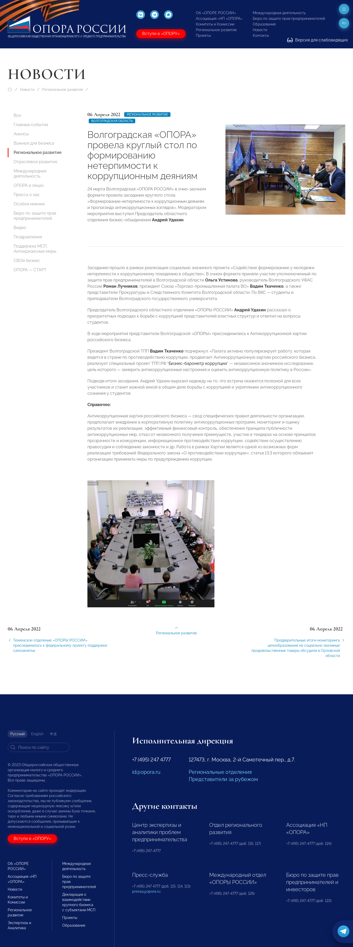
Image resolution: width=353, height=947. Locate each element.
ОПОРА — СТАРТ (30, 269)
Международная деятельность (279, 13)
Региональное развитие (216, 30)
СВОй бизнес (27, 260)
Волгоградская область (112, 121)
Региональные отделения (220, 772)
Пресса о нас (27, 194)
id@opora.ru (146, 772)
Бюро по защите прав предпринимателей (289, 18)
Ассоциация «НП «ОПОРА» (219, 18)
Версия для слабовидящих (317, 40)
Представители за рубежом (223, 779)
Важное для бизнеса (34, 143)
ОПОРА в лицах (29, 185)
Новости (260, 30)
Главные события (31, 124)
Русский (17, 734)
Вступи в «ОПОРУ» (161, 33)
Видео (20, 227)
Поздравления (28, 236)
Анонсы (21, 133)
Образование (264, 24)
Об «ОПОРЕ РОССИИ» (216, 13)
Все (17, 115)
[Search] (38, 747)
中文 (53, 734)
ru (344, 23)
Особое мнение (29, 203)
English (37, 734)
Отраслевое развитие (35, 161)
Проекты (203, 35)
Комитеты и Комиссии (215, 24)
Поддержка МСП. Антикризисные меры (35, 249)
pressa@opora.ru (146, 891)
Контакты (261, 35)
